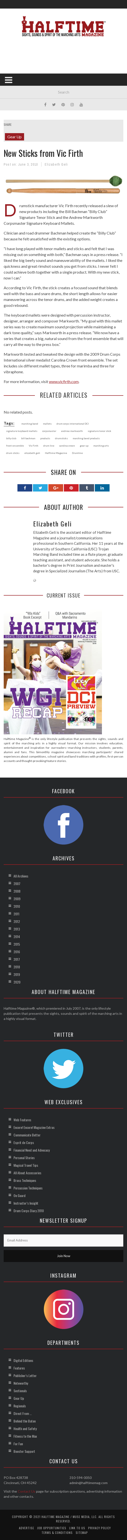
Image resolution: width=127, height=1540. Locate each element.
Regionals (20, 1405)
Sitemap (82, 1532)
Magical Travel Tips (26, 1165)
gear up (84, 445)
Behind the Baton (25, 1420)
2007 (17, 883)
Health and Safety (25, 1428)
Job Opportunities (51, 1528)
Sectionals (20, 1390)
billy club (11, 438)
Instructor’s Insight (26, 1203)
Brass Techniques (25, 1180)
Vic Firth (33, 445)
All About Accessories (27, 1172)
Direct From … (23, 1413)
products (45, 438)
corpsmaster (49, 430)
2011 (16, 913)
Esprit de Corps (24, 1142)
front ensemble (15, 445)
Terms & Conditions (57, 1532)
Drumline (77, 452)
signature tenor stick (99, 430)
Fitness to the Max (25, 1436)
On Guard (20, 1195)
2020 (17, 981)
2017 (17, 959)
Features (19, 1367)
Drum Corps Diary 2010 (29, 1210)
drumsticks (61, 438)
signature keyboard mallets (21, 430)
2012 (17, 921)
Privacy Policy (99, 1528)
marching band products (86, 438)
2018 (17, 966)
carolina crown (67, 445)
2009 (17, 898)
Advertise (26, 1528)
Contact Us (26, 1491)
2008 (17, 891)
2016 (17, 951)
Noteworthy (21, 1383)
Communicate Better (27, 1134)
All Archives (21, 875)
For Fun (18, 1443)
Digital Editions (23, 1360)
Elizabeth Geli (56, 164)
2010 (17, 906)
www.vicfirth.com (64, 381)
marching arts (101, 445)
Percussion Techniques (28, 1187)
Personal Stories (24, 1157)
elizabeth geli (32, 452)
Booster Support (24, 1451)
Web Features (22, 1119)
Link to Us (77, 1528)
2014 (17, 936)
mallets (47, 423)
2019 (17, 974)
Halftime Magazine (56, 452)
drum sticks (12, 452)
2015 (17, 944)
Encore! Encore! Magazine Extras (34, 1127)
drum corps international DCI (72, 423)
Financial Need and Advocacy (32, 1150)
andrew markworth (72, 430)
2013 (17, 928)
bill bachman (28, 438)
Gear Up (14, 136)
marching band (29, 423)
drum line (48, 445)
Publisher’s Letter (25, 1375)
